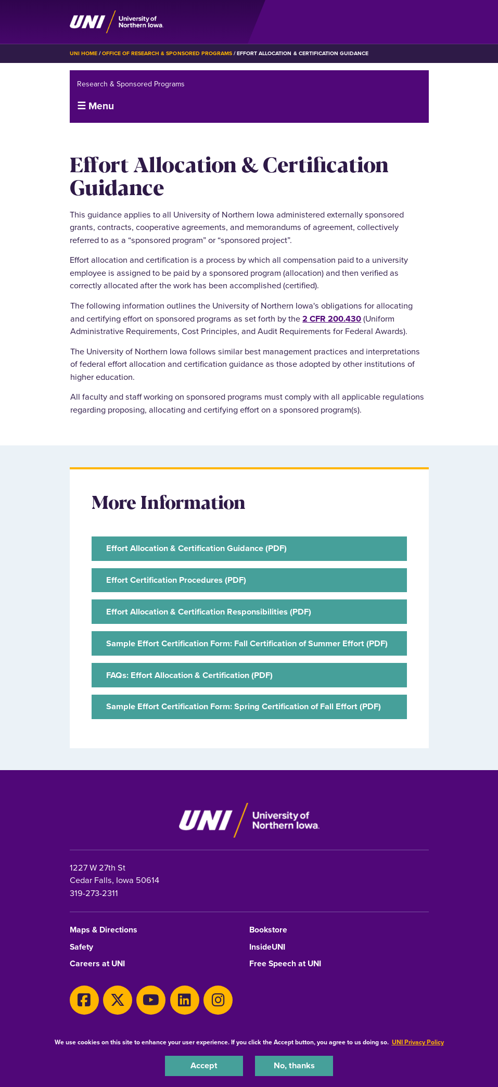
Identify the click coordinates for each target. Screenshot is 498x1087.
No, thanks (294, 1065)
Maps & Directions (103, 930)
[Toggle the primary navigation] (420, 22)
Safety (81, 947)
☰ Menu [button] (95, 105)
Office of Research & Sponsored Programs (167, 53)
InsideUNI (267, 947)
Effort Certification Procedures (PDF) (176, 579)
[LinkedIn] (184, 1000)
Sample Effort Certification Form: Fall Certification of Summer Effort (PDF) (247, 643)
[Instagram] (218, 1000)
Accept (204, 1065)
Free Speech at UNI (285, 963)
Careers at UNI (97, 963)
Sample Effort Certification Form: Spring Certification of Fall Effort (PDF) (243, 706)
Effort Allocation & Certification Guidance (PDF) (196, 548)
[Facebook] (84, 1000)
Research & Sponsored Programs (131, 84)
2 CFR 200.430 (331, 318)
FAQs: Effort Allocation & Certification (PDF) (189, 675)
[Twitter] (117, 1000)
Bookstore (268, 930)
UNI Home (83, 53)
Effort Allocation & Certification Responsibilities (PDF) (208, 611)
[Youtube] (150, 1000)
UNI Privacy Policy (418, 1042)
